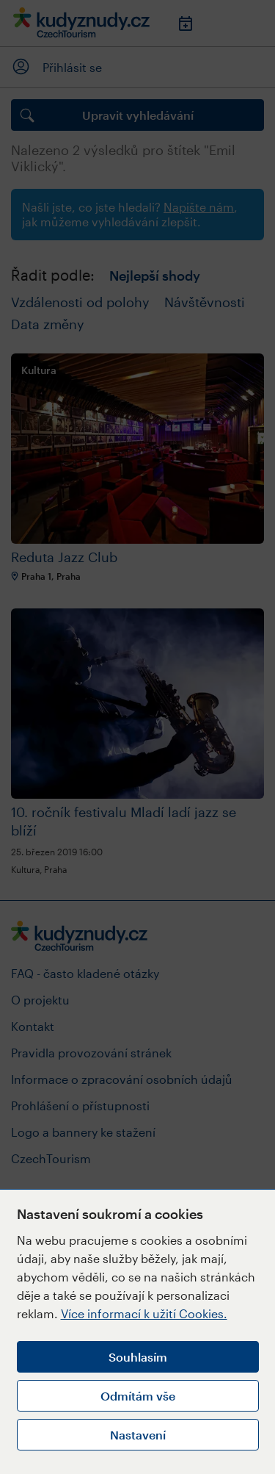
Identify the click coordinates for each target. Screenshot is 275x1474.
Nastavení (138, 1435)
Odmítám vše (137, 1396)
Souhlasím (138, 1357)
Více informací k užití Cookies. (144, 1313)
